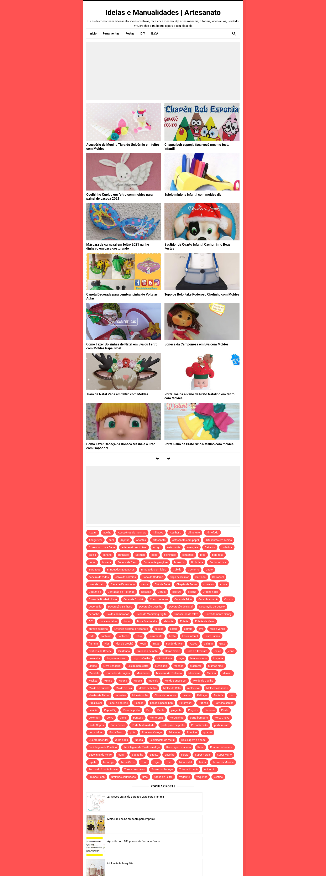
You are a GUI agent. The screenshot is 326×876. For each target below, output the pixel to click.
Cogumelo (95, 591)
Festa (172, 636)
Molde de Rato (171, 688)
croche (192, 591)
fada (91, 636)
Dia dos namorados (117, 614)
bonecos (179, 562)
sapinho (169, 754)
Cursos (228, 599)
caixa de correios (125, 577)
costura (177, 591)
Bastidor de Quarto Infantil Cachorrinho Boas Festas (198, 244)
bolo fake (217, 554)
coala (223, 584)
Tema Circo (128, 762)
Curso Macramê (207, 599)
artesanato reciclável (133, 547)
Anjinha (124, 540)
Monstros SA (140, 695)
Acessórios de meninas (132, 532)
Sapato (154, 754)
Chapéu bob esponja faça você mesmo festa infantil (198, 144)
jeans (231, 651)
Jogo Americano (116, 658)
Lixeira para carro (138, 665)
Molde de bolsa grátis (198, 818)
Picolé (160, 710)
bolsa (92, 562)
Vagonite (184, 776)
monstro (121, 695)
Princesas (174, 732)
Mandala (94, 673)
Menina (211, 673)
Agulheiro (175, 532)
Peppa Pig (110, 710)
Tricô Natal (185, 762)
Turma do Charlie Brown (103, 769)
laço (181, 658)
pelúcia (93, 710)
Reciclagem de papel (193, 739)
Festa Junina (212, 636)
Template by (206, 867)
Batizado (123, 554)
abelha (107, 532)
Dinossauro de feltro (186, 614)
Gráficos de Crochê (100, 651)
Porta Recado (199, 725)
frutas (155, 643)
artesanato (159, 540)
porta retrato (221, 725)
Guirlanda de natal (147, 651)
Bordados (94, 569)
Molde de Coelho (203, 680)
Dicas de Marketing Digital (151, 614)
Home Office (172, 651)
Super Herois (202, 754)
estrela (188, 628)
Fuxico (193, 643)
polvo (110, 717)
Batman (140, 554)
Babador (210, 547)
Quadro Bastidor (98, 739)
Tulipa (202, 762)
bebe (154, 554)
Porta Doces (117, 725)
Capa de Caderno (152, 577)
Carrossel (218, 577)
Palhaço (202, 695)
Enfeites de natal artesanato (131, 628)
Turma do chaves (134, 769)
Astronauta (173, 547)
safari (121, 754)
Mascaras (194, 673)
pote (132, 732)
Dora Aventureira (147, 621)
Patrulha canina (224, 702)
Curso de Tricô (183, 599)
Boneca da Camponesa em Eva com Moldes (192, 344)
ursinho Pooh (97, 776)
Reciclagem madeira (178, 747)
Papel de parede (118, 702)
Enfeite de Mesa (204, 621)
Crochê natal (210, 591)
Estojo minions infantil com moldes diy (189, 194)
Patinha (203, 702)
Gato (222, 643)
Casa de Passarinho (123, 584)
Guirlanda (124, 651)
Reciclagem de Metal (162, 739)
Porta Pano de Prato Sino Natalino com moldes (195, 443)
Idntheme (214, 867)
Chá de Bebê (162, 584)
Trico (169, 762)
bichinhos (170, 554)
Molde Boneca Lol (175, 680)
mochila (153, 680)
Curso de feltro (159, 599)
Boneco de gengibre (156, 562)
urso (145, 776)
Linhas (93, 665)
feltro (139, 636)
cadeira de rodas (99, 577)
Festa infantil (190, 636)
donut (126, 621)
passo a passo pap (161, 702)
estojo (174, 628)
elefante (168, 621)
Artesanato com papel (185, 540)
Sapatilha (137, 754)
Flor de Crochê (124, 643)
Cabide (177, 569)
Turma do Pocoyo (162, 769)
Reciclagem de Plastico (103, 747)
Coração (146, 591)
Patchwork (185, 702)
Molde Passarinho (217, 688)
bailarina (227, 547)
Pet (148, 710)
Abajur (93, 532)
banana (107, 554)
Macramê (195, 665)
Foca (143, 643)
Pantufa (218, 695)
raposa (139, 739)
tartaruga (108, 762)
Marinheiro (143, 673)
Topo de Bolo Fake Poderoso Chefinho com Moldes (197, 294)
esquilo (159, 628)
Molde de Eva (124, 688)
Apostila (141, 540)
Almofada (212, 532)
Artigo (156, 547)
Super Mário (224, 754)
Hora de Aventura (196, 651)
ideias (217, 651)
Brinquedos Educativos (121, 569)
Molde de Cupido (99, 688)
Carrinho (200, 577)
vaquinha (201, 776)
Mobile (138, 680)
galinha (208, 643)
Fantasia (106, 636)
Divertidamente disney (218, 614)
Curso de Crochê (133, 599)
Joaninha (94, 658)
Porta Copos (96, 725)
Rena (201, 747)
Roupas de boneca (221, 747)
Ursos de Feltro (163, 776)
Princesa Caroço (152, 732)
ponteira (138, 717)
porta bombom (199, 717)
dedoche (94, 614)
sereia (184, 754)
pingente (176, 710)
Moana (123, 680)
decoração (95, 606)
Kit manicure (164, 658)
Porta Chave (222, 717)
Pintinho (210, 710)
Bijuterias (188, 554)
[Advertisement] (163, 71)
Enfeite (184, 621)
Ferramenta (155, 636)
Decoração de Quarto (212, 606)
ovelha (186, 695)
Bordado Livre (218, 562)
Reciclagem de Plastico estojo (141, 747)
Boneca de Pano (127, 562)
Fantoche (123, 636)
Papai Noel (95, 702)
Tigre (156, 762)
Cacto (209, 569)
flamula (93, 643)
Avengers (192, 547)
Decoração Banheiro (120, 606)
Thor (144, 762)
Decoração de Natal (181, 606)
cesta (144, 584)
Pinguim (193, 710)
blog (202, 554)
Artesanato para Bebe (102, 547)
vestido (218, 776)
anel (111, 540)
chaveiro (208, 584)
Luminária (161, 665)
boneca (106, 562)
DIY (91, 621)
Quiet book (121, 739)
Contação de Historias (121, 591)
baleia (92, 554)
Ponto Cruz (156, 717)
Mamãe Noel (216, 665)
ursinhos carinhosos (123, 776)
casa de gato (96, 584)
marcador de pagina (118, 673)
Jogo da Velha (141, 658)
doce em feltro (108, 621)
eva (201, 628)
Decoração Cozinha (150, 606)
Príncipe (192, 732)
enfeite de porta (98, 628)
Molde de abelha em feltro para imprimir (209, 796)
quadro (207, 732)
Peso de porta (131, 710)
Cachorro (193, 569)
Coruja (162, 591)
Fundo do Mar (174, 643)
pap (232, 695)
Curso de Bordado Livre (103, 599)
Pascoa (139, 702)
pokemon (94, 717)
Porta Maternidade (143, 725)
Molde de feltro (147, 688)
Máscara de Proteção (169, 673)
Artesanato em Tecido (218, 540)
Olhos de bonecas (165, 695)
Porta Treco (116, 732)
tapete (92, 762)
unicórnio (209, 769)
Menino (226, 673)
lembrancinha (198, 658)
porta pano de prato (173, 725)
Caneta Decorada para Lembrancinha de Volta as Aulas (122, 294)
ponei (123, 717)
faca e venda (217, 628)
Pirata (224, 710)
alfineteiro (194, 532)
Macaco (179, 665)
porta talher (96, 732)
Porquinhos (176, 717)
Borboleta (197, 562)
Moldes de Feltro (99, 695)
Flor (106, 643)
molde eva (193, 688)
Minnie (108, 680)
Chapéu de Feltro (187, 584)
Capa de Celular (179, 577)
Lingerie (218, 658)
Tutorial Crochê (188, 769)
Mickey (93, 680)
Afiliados (158, 532)
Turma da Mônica (222, 762)
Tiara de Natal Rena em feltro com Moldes (113, 394)
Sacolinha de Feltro (100, 754)
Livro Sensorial (112, 665)
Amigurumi (95, 540)
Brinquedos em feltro (153, 569)
